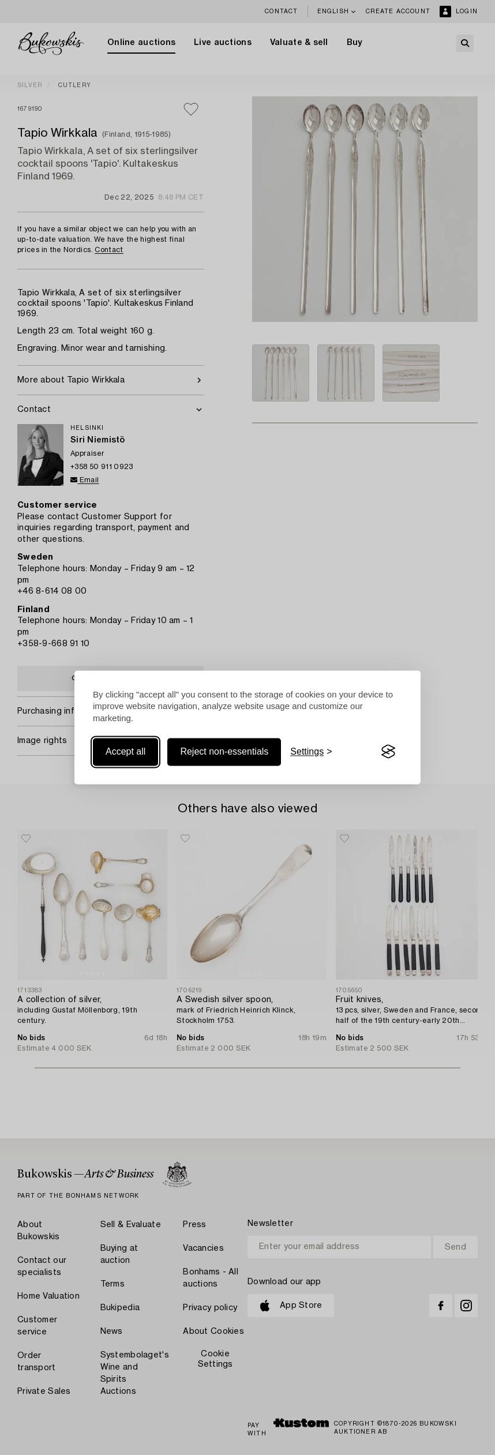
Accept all (125, 751)
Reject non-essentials (224, 751)
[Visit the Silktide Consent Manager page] (388, 752)
